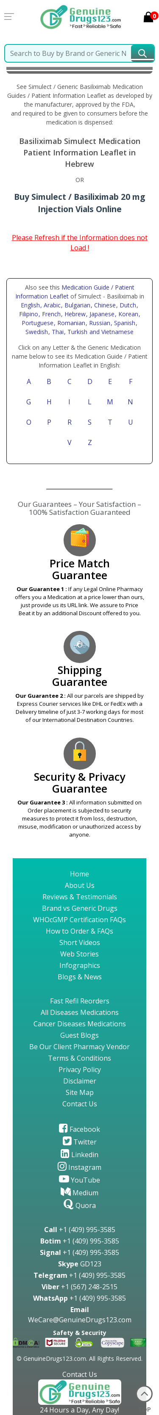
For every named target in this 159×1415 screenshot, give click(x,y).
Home (79, 874)
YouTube (79, 1180)
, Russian (99, 323)
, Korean (127, 314)
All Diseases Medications (80, 1012)
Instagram (79, 1167)
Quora (80, 1205)
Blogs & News (80, 976)
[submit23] (142, 53)
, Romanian (70, 323)
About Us (80, 885)
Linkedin (79, 1154)
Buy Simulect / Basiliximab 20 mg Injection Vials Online (79, 203)
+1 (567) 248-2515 (79, 1286)
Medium (79, 1192)
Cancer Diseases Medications (79, 1023)
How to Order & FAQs (79, 931)
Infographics (79, 965)
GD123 (79, 1264)
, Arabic (51, 305)
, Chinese (104, 305)
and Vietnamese (111, 332)
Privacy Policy (80, 1069)
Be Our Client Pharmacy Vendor (79, 1046)
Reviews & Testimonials (79, 896)
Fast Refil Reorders (79, 1001)
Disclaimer (79, 1081)
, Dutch (127, 305)
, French (50, 314)
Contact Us (79, 1103)
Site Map (80, 1092)
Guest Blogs (79, 1035)
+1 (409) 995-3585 (79, 1229)
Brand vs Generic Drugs (79, 908)
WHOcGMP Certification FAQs (79, 919)
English (30, 305)
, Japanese (101, 314)
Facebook (79, 1129)
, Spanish (124, 323)
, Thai (56, 332)
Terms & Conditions (79, 1058)
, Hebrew (74, 314)
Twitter (80, 1142)
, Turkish (76, 332)
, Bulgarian (76, 305)
